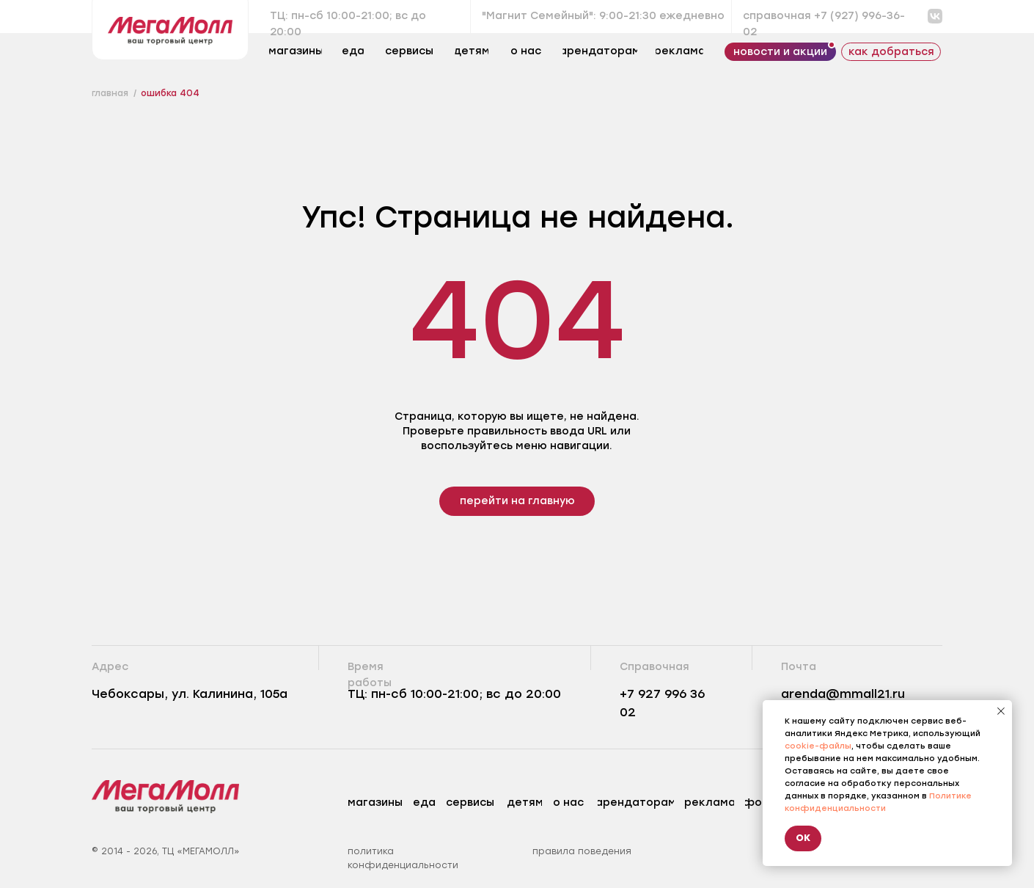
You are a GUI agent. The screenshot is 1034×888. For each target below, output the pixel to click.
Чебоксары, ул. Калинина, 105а (189, 694)
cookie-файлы (818, 746)
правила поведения (581, 851)
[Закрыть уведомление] (1001, 711)
